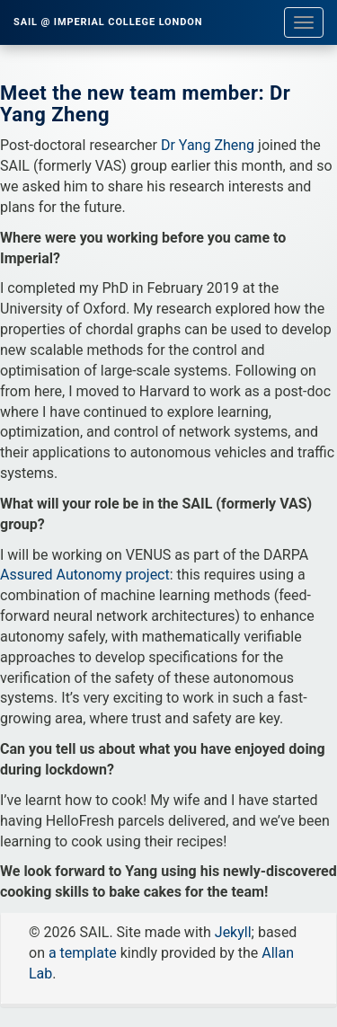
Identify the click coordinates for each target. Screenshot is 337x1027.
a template (83, 952)
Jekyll (233, 932)
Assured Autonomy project (85, 574)
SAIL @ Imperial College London (107, 22)
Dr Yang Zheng (207, 145)
